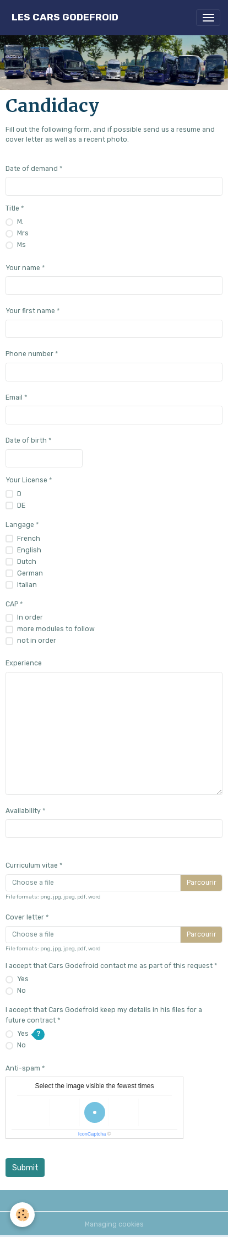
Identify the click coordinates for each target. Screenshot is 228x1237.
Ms (21, 245)
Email (14, 397)
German (30, 573)
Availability (23, 811)
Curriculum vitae (32, 865)
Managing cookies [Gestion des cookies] (114, 1224)
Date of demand (32, 169)
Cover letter (25, 917)
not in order (36, 640)
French (28, 538)
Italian (27, 585)
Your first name (30, 311)
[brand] (65, 17)
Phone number (29, 354)
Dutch (26, 562)
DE (21, 505)
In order (30, 617)
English (29, 550)
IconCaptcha (92, 1134)
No (21, 990)
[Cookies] (22, 1214)
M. (20, 221)
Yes (23, 979)
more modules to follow (56, 629)
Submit (25, 1168)
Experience (24, 663)
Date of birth (26, 440)
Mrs (23, 233)
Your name (23, 268)
